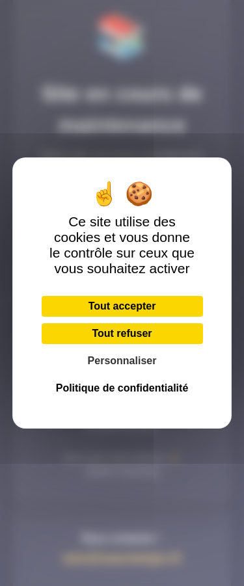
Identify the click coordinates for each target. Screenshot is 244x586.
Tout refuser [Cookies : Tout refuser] (122, 333)
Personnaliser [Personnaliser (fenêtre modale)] (122, 360)
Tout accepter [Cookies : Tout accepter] (122, 306)
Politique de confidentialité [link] (122, 387)
